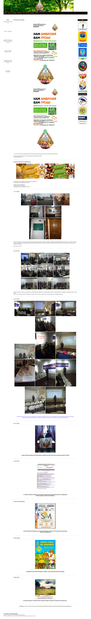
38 (59, 606)
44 (65, 606)
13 (33, 606)
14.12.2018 (16, 299)
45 (66, 606)
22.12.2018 (16, 251)
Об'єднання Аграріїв (19, 20)
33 (54, 606)
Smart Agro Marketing (19, 501)
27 (47, 606)
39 (60, 606)
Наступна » (70, 606)
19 (39, 606)
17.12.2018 (16, 191)
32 (53, 606)
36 (57, 606)
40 (61, 606)
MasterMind (8, 71)
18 (38, 606)
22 (42, 606)
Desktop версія (82, 123)
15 (35, 606)
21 (41, 606)
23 (43, 606)
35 (56, 606)
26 (46, 606)
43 (64, 606)
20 (40, 606)
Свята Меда (17, 538)
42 (63, 606)
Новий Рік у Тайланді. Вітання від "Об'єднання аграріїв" (8, 41)
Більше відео (7, 70)
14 (34, 606)
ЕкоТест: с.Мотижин (8, 31)
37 (58, 606)
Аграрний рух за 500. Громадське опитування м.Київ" (8, 61)
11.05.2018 (16, 461)
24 (44, 606)
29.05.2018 (16, 577)
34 (55, 606)
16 (36, 606)
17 (37, 606)
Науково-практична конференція (22, 161)
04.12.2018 (16, 423)
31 (52, 606)
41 (62, 606)
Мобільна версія (82, 121)
